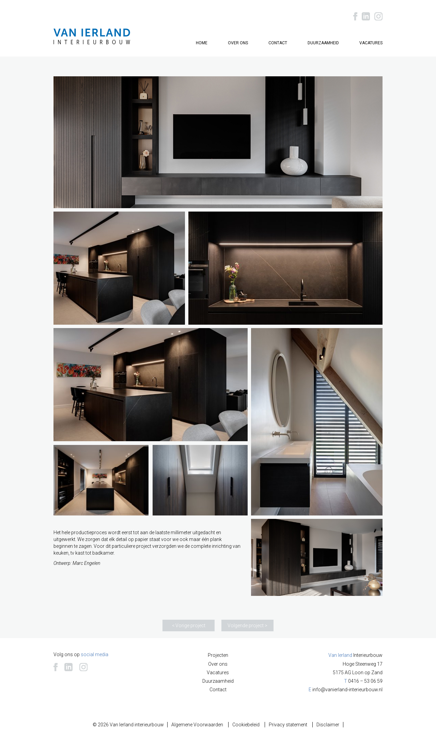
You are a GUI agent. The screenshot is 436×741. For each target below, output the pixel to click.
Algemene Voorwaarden (197, 724)
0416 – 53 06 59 (365, 681)
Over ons (238, 43)
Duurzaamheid (323, 43)
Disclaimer (327, 724)
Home (201, 43)
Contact (277, 43)
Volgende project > (247, 625)
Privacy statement (288, 724)
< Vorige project (188, 625)
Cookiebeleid (246, 724)
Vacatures (371, 43)
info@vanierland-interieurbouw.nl (347, 689)
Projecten (218, 655)
